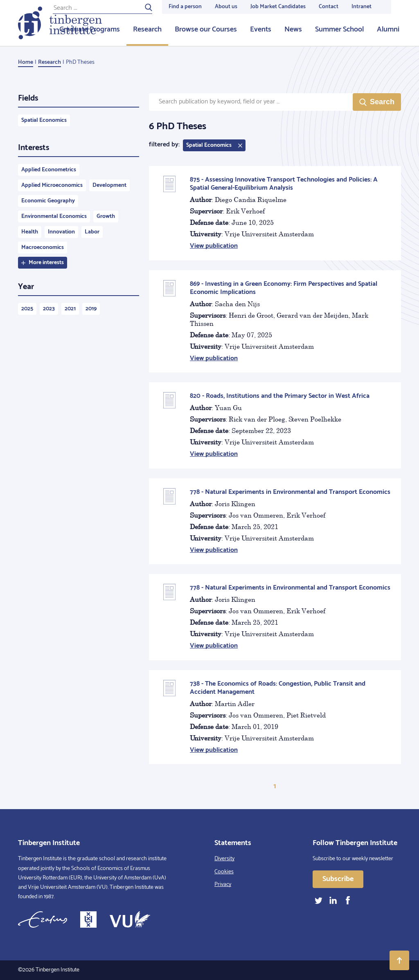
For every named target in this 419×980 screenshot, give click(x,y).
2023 (49, 309)
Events (260, 29)
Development (109, 185)
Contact (328, 6)
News (293, 29)
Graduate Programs (89, 29)
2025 (27, 309)
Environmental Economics (54, 216)
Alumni (388, 29)
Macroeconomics (42, 247)
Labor (92, 232)
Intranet (361, 6)
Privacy (222, 884)
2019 (91, 309)
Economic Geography (48, 201)
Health (29, 232)
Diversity (224, 858)
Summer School (339, 29)
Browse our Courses (206, 29)
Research (147, 29)
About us (226, 6)
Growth (106, 216)
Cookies (224, 872)
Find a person (185, 6)
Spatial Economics (44, 120)
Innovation (61, 232)
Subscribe (338, 879)
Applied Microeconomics (52, 185)
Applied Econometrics (48, 170)
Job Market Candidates (278, 6)
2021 (70, 309)
